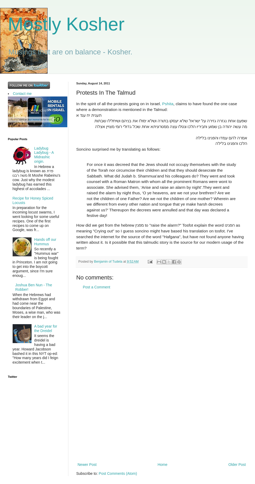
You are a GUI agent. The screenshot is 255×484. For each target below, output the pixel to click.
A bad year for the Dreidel (45, 328)
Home (162, 464)
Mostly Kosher (66, 24)
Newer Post (87, 464)
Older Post (237, 464)
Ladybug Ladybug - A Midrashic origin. (44, 155)
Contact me (22, 93)
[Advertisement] (161, 376)
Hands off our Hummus (45, 241)
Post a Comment (96, 287)
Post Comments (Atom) (118, 473)
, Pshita (166, 103)
